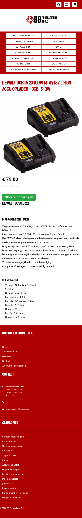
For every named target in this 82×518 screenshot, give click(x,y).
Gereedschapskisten (23, 41)
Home (5, 347)
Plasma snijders (59, 58)
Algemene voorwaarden (14, 365)
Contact (6, 361)
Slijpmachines (23, 47)
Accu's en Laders (23, 52)
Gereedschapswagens (23, 36)
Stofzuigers (59, 41)
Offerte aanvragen (19, 197)
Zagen (59, 47)
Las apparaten (59, 64)
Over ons (6, 356)
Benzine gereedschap (23, 58)
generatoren (23, 64)
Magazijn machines (59, 69)
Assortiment (8, 351)
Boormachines (59, 36)
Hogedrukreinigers (59, 52)
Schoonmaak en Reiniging (23, 69)
